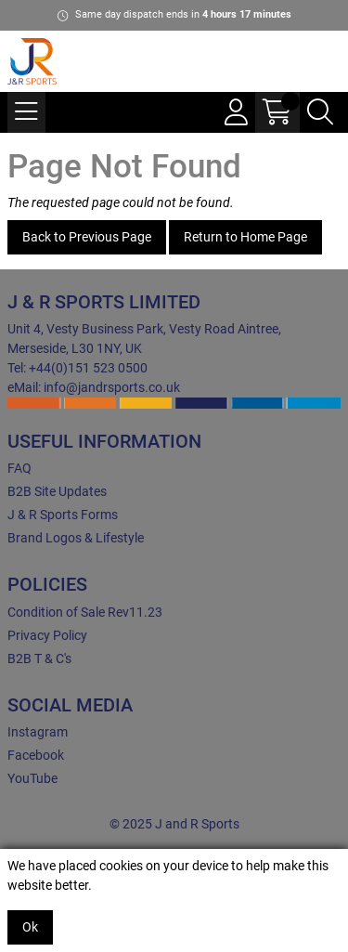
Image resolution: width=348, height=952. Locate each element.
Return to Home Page (245, 236)
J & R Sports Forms (62, 514)
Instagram (37, 731)
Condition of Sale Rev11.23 (84, 612)
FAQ (19, 468)
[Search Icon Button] (320, 112)
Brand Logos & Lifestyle (75, 537)
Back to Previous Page (86, 236)
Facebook (35, 755)
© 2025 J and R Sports (174, 823)
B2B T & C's (39, 658)
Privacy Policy (47, 635)
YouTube (32, 778)
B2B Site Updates (57, 491)
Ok (30, 926)
